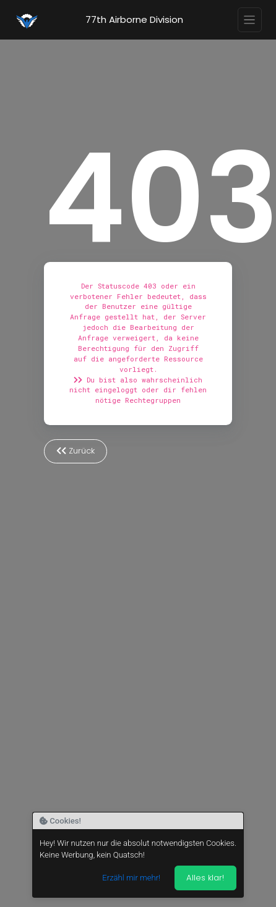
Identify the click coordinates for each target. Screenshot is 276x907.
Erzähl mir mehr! (131, 877)
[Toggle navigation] (250, 19)
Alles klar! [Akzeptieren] (205, 878)
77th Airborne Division (134, 19)
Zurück (75, 451)
